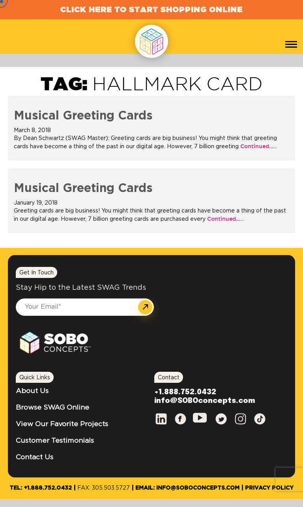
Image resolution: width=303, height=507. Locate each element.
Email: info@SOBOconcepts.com (187, 488)
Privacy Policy (269, 488)
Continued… (256, 146)
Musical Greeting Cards (83, 116)
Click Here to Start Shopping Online (151, 9)
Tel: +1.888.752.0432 (40, 488)
